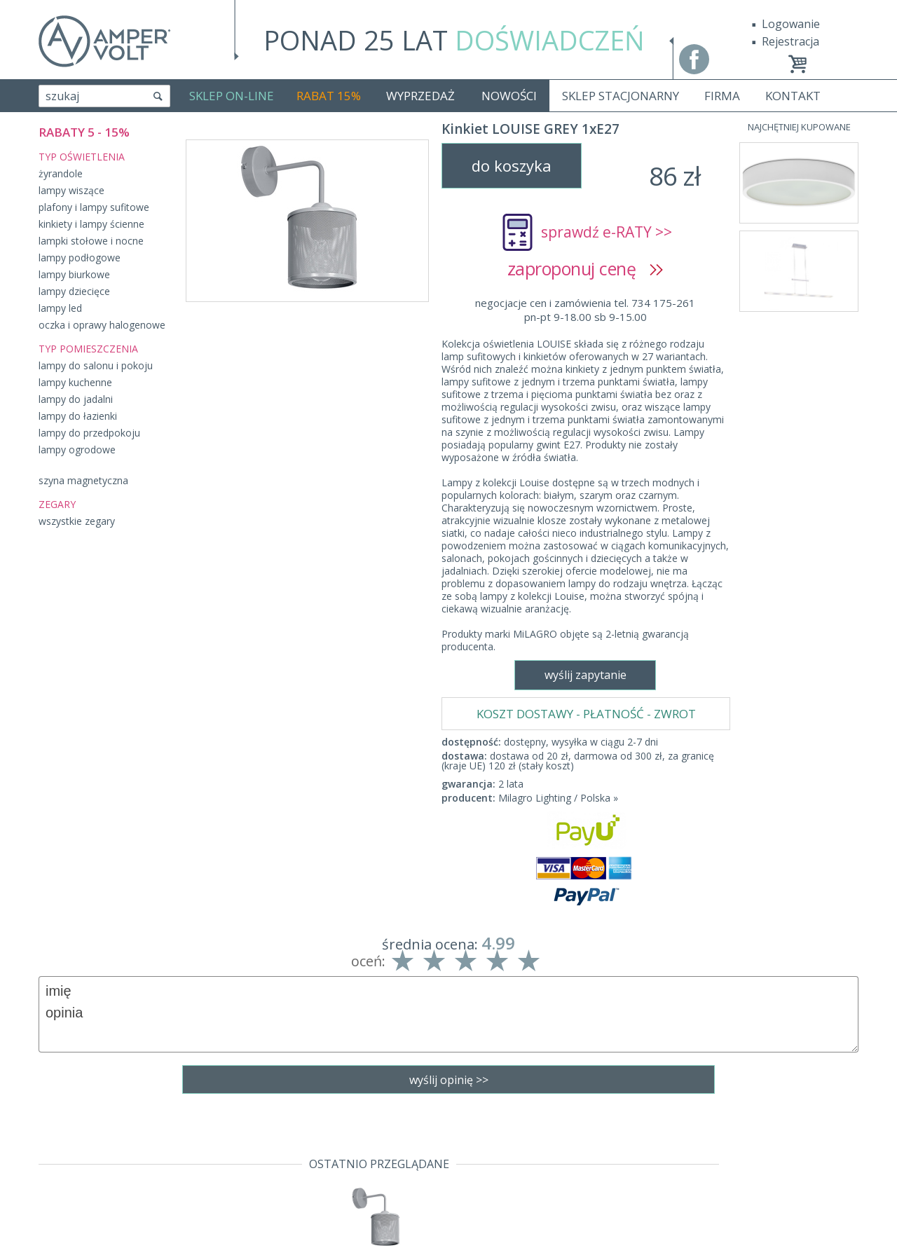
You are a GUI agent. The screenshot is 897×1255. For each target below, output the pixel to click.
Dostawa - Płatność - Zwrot (110, 1153)
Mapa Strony (73, 1234)
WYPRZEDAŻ (420, 96)
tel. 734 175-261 (445, 1133)
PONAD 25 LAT (454, 40)
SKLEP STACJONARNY (620, 96)
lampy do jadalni (76, 399)
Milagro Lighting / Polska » (558, 431)
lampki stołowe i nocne (91, 240)
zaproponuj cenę (585, 268)
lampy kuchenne (75, 382)
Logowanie (791, 24)
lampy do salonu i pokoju (96, 365)
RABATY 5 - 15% (84, 132)
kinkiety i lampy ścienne (91, 224)
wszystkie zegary (77, 521)
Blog (51, 1213)
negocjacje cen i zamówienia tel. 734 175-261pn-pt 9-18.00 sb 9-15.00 (585, 310)
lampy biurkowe (74, 274)
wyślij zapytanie (307, 720)
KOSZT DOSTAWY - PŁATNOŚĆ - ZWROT (586, 347)
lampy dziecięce (74, 291)
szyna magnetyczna (83, 480)
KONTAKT (793, 96)
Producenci (68, 1193)
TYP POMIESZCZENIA (88, 348)
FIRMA (722, 96)
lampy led (60, 308)
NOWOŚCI (509, 96)
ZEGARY (57, 504)
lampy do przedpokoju (89, 432)
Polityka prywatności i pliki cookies (129, 1173)
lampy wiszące (71, 190)
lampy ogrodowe (77, 449)
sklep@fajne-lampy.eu (444, 1153)
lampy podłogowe (80, 257)
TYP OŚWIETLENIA (82, 156)
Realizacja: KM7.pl (812, 1133)
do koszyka (512, 165)
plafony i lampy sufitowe (94, 207)
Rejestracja (790, 41)
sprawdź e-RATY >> (606, 232)
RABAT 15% (328, 96)
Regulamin (67, 1133)
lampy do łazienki (78, 416)
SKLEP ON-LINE (231, 96)
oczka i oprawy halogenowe (102, 324)
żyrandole (61, 173)
